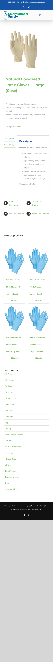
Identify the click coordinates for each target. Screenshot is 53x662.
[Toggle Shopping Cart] (40, 15)
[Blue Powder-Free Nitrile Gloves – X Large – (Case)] (14, 260)
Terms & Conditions (37, 506)
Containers (9, 416)
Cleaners (9, 410)
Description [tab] (9, 138)
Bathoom (9, 386)
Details (15, 300)
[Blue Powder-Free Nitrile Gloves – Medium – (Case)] (14, 318)
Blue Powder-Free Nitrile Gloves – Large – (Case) (37, 287)
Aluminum (9, 380)
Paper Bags (10, 453)
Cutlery (8, 428)
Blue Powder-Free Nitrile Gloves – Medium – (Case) (13, 344)
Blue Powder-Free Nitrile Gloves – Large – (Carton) (37, 344)
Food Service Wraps (14, 434)
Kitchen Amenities (13, 447)
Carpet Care (10, 398)
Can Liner (9, 392)
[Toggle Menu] (48, 15)
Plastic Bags (10, 459)
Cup (7, 422)
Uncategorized (11, 489)
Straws (8, 465)
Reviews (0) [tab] (9, 144)
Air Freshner (10, 374)
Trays (7, 483)
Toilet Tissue (10, 471)
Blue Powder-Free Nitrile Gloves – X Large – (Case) (13, 287)
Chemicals (9, 404)
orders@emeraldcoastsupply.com (33, 2)
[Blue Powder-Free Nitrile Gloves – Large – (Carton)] (38, 318)
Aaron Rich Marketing (35, 509)
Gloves (18, 126)
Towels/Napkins (12, 477)
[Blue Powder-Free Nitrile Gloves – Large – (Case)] (38, 260)
